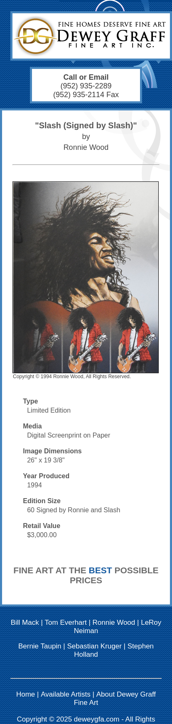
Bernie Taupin (39, 646)
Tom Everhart (66, 622)
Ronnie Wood (114, 622)
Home (25, 694)
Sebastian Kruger (94, 646)
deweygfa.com (97, 719)
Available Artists (66, 694)
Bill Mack (25, 622)
